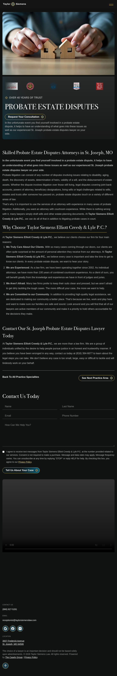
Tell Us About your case (22, 470)
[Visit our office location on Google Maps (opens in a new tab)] (5, 629)
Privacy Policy (24, 462)
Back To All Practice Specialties (20, 377)
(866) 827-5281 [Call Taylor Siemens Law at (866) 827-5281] (9, 609)
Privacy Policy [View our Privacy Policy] (30, 657)
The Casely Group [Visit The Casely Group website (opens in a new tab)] (14, 657)
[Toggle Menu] (111, 4)
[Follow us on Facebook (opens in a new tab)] (13, 629)
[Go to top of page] (58, 666)
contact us (60, 353)
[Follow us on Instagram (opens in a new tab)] (20, 629)
